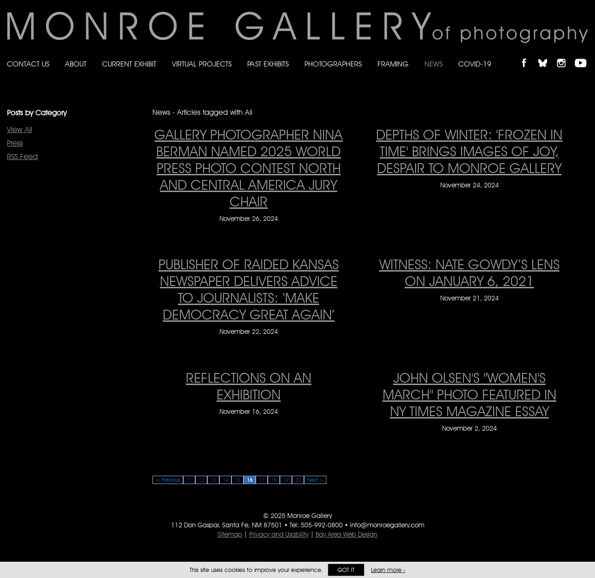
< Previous (168, 480)
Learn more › (388, 569)
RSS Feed (22, 156)
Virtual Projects (201, 64)
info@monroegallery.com (387, 525)
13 (213, 480)
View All (19, 129)
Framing (393, 64)
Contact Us (28, 64)
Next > (315, 480)
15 (237, 480)
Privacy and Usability (279, 534)
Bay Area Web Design (346, 534)
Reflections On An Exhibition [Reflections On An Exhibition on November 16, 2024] (248, 386)
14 (225, 480)
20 (298, 480)
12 (201, 480)
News (433, 64)
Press (15, 143)
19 (286, 480)
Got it (346, 569)
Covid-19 (474, 64)
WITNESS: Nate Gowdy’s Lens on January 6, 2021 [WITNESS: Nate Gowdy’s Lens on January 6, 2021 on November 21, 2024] (469, 272)
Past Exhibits (268, 64)
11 (189, 480)
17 (261, 480)
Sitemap (230, 534)
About (75, 64)
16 (249, 480)
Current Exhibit (129, 64)
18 (274, 480)
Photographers (333, 64)
